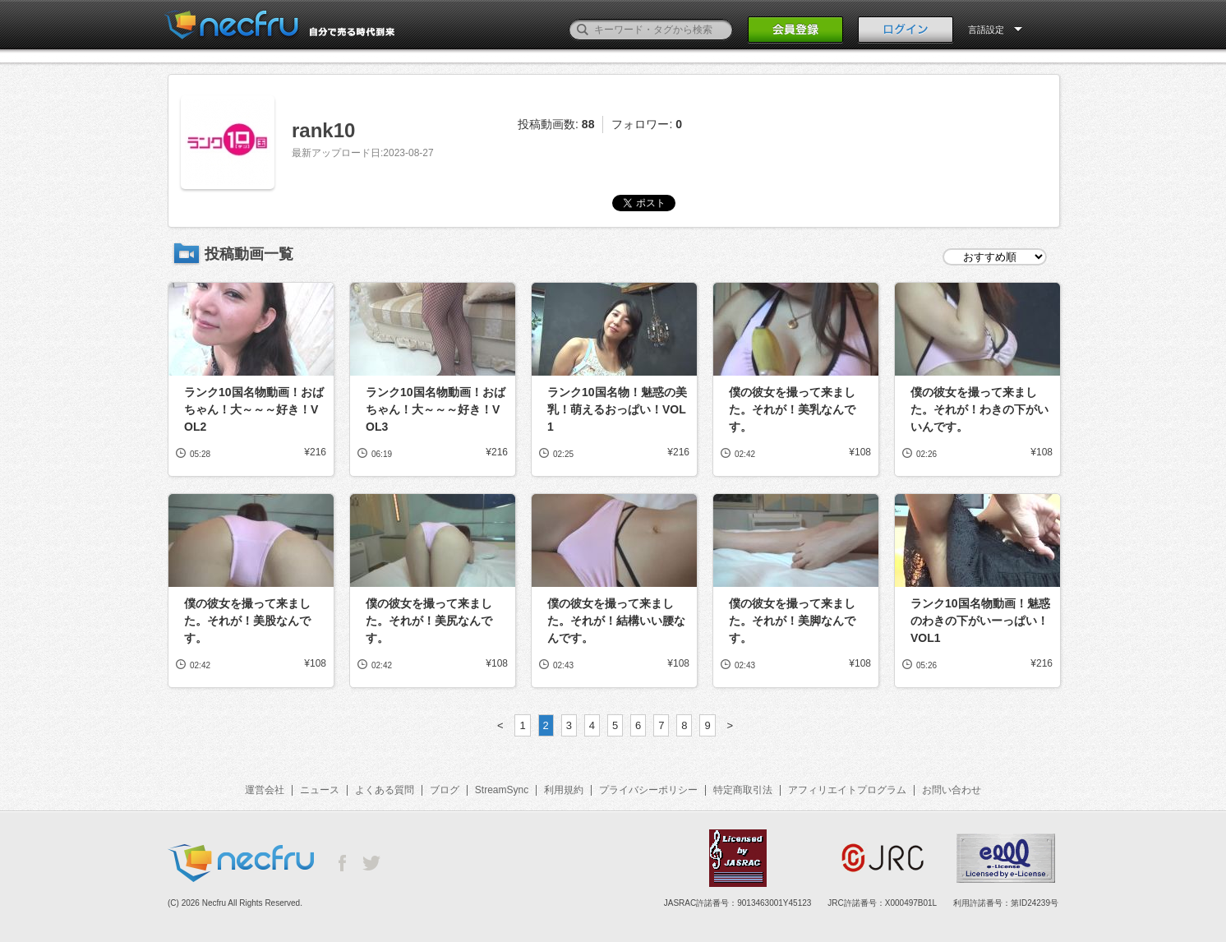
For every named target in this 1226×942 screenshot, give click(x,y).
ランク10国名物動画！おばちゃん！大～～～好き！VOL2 (254, 409)
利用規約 (563, 790)
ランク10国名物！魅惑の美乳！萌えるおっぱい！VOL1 (617, 409)
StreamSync (501, 790)
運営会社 (264, 790)
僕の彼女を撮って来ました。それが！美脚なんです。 (792, 620)
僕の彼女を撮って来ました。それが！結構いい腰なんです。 (616, 620)
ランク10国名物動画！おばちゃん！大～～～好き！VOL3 (435, 409)
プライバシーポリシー (648, 790)
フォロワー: (646, 124)
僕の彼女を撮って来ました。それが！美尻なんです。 (429, 620)
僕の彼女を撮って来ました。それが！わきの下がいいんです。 (979, 409)
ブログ (444, 790)
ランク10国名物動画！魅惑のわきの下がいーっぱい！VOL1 (980, 620)
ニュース (319, 790)
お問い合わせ (951, 790)
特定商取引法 (742, 790)
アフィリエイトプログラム (847, 790)
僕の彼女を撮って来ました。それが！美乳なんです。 (792, 409)
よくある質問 (384, 790)
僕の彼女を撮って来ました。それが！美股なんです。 (247, 620)
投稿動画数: (556, 124)
